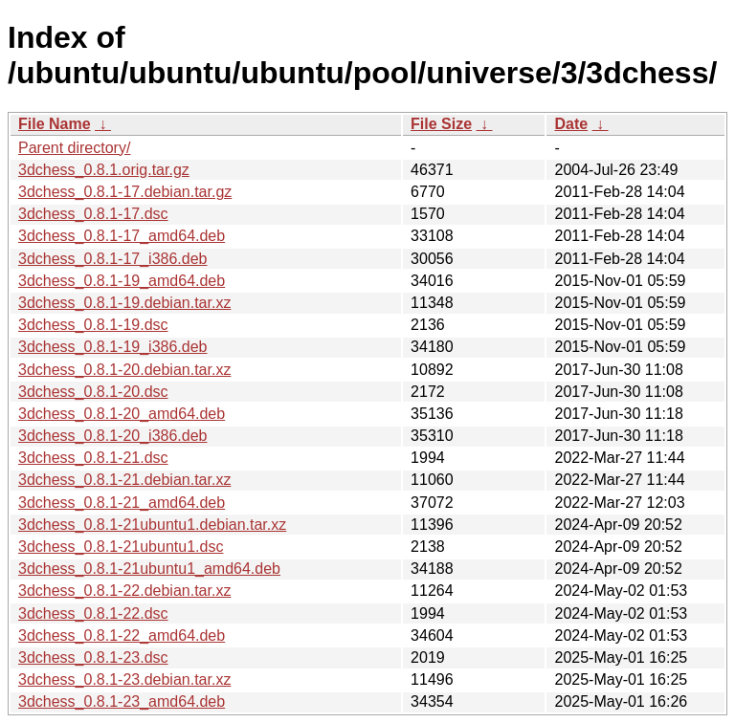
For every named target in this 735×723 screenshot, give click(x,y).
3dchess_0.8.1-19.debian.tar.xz (124, 303)
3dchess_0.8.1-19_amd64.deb (121, 281)
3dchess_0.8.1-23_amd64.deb (121, 701)
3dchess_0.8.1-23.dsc (93, 657)
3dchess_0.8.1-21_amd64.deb (121, 502)
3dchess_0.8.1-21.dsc (93, 457)
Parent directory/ (74, 148)
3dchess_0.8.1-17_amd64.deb (121, 236)
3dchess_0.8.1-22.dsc (93, 613)
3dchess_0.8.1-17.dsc (93, 214)
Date (571, 124)
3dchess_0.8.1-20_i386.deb (113, 435)
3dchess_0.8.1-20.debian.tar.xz (124, 370)
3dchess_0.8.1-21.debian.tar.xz (124, 479)
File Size (441, 124)
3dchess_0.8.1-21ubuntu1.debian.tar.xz (152, 524)
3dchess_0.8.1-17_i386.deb (113, 259)
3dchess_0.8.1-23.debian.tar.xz (124, 679)
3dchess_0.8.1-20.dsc (93, 391)
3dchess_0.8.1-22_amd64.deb (121, 635)
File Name (54, 124)
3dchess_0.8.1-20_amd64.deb (121, 413)
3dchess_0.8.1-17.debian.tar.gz (125, 192)
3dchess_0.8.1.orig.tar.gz (103, 170)
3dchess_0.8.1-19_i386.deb (113, 347)
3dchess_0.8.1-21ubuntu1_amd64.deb (149, 568)
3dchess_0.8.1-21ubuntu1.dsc (120, 546)
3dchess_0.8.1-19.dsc (93, 325)
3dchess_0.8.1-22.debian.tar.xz (124, 590)
